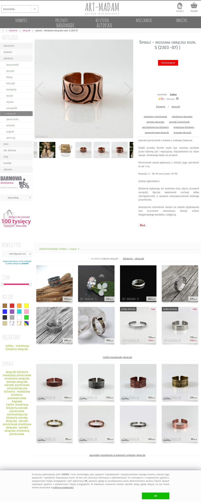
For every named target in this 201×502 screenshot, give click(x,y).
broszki (10, 71)
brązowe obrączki (182, 132)
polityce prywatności (63, 487)
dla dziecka (10, 150)
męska (10, 102)
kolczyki (10, 83)
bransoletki (12, 64)
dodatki (8, 52)
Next (127, 90)
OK (155, 496)
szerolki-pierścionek (179, 122)
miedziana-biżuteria (183, 127)
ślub (6, 156)
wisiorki (10, 125)
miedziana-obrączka (182, 116)
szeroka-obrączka (155, 122)
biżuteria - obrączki (133, 258)
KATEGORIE (10, 37)
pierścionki (12, 119)
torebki (7, 163)
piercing (10, 137)
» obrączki (10, 113)
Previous (39, 90)
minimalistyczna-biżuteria (155, 127)
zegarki (10, 131)
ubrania (8, 169)
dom (6, 144)
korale (9, 95)
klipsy (9, 77)
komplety (11, 89)
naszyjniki (11, 108)
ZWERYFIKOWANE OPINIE (59, 249)
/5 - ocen (166, 99)
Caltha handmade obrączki (117, 357)
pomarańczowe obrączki (157, 132)
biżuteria (8, 58)
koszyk (194, 11)
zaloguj (180, 11)
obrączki (176, 106)
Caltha (173, 94)
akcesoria (9, 45)
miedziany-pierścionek (155, 116)
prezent (25, 263)
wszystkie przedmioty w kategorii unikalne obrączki (117, 455)
